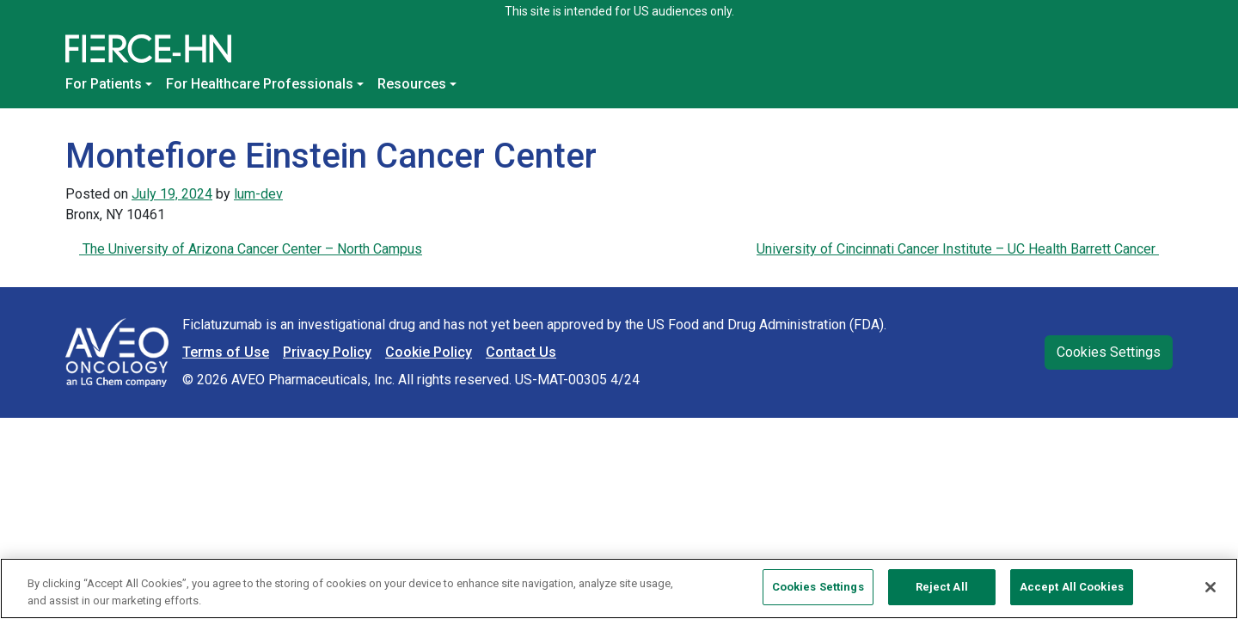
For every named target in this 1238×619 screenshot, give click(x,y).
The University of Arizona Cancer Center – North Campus (250, 249)
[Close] (1210, 587)
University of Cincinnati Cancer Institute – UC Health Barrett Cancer (958, 249)
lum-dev (258, 194)
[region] (619, 588)
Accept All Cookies (1072, 586)
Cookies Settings (1109, 352)
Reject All (942, 586)
